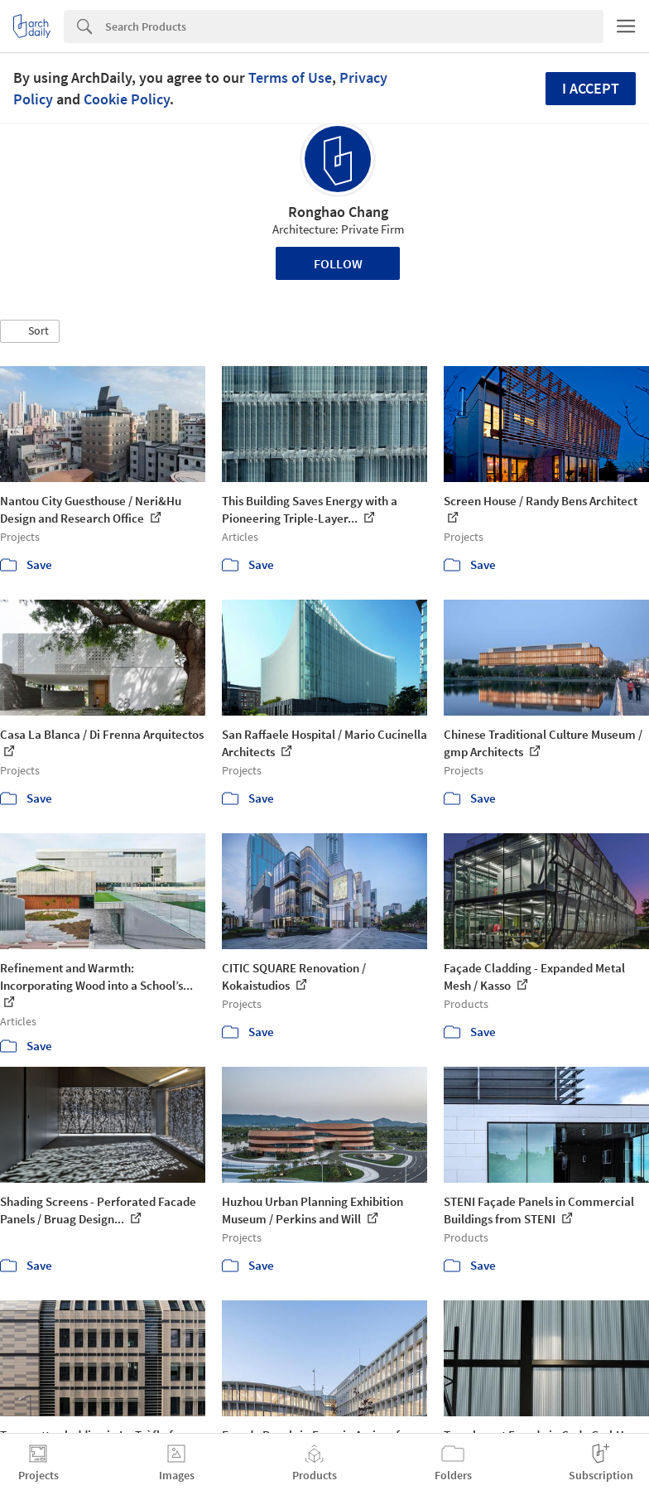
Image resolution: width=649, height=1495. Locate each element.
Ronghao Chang (338, 211)
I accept (590, 88)
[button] (30, 331)
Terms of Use (290, 77)
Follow (338, 263)
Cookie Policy (127, 99)
